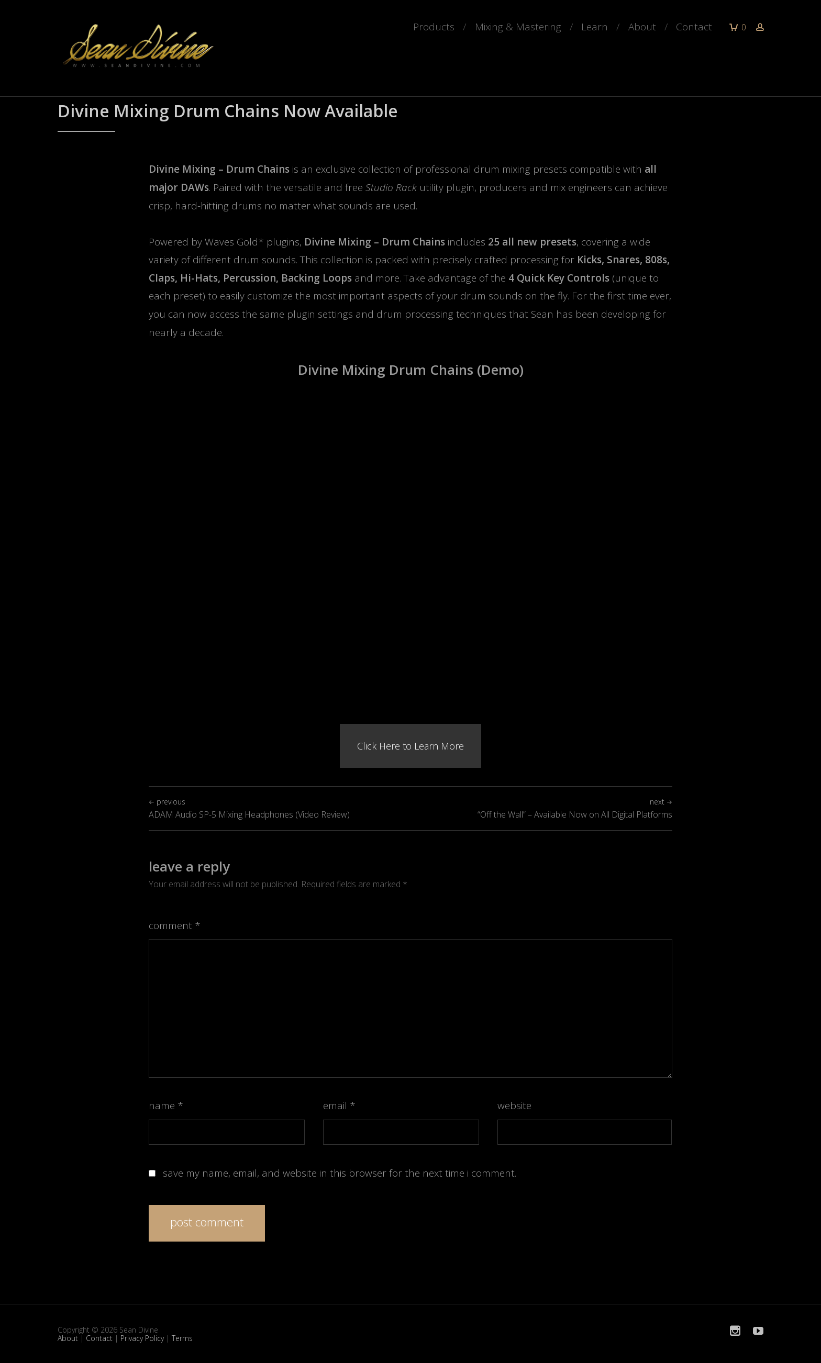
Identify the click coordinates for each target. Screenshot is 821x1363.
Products (433, 26)
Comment (175, 925)
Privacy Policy (142, 1338)
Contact (694, 26)
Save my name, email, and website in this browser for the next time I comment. (339, 1173)
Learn (594, 26)
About (642, 26)
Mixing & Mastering (518, 26)
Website (514, 1105)
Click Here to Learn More (410, 746)
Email (339, 1105)
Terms (182, 1338)
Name (166, 1105)
